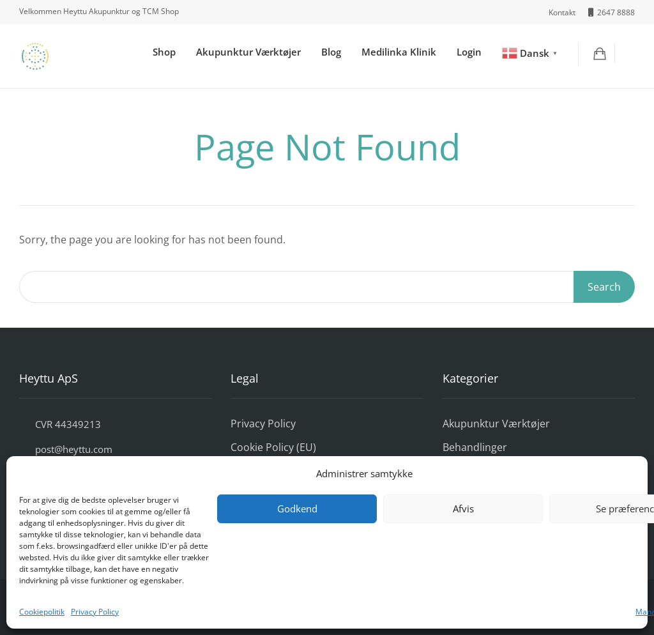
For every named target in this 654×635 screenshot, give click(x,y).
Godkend (297, 508)
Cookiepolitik (42, 611)
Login (469, 51)
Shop (164, 51)
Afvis (463, 508)
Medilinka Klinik (398, 51)
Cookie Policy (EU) (273, 447)
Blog (331, 51)
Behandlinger (475, 447)
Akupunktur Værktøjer (248, 51)
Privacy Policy (95, 611)
